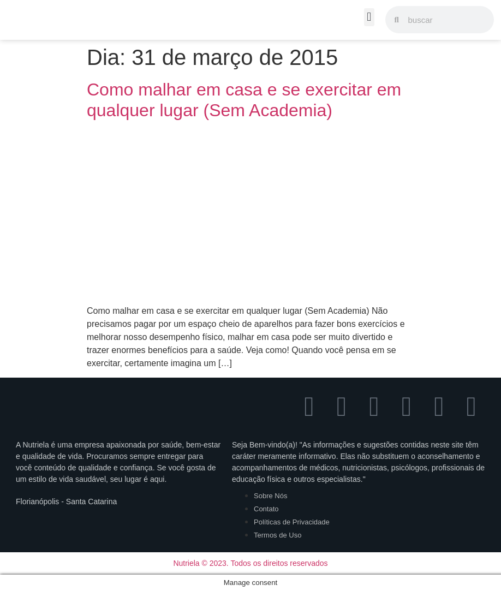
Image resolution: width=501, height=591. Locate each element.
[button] (369, 17)
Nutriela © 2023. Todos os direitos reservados (250, 563)
